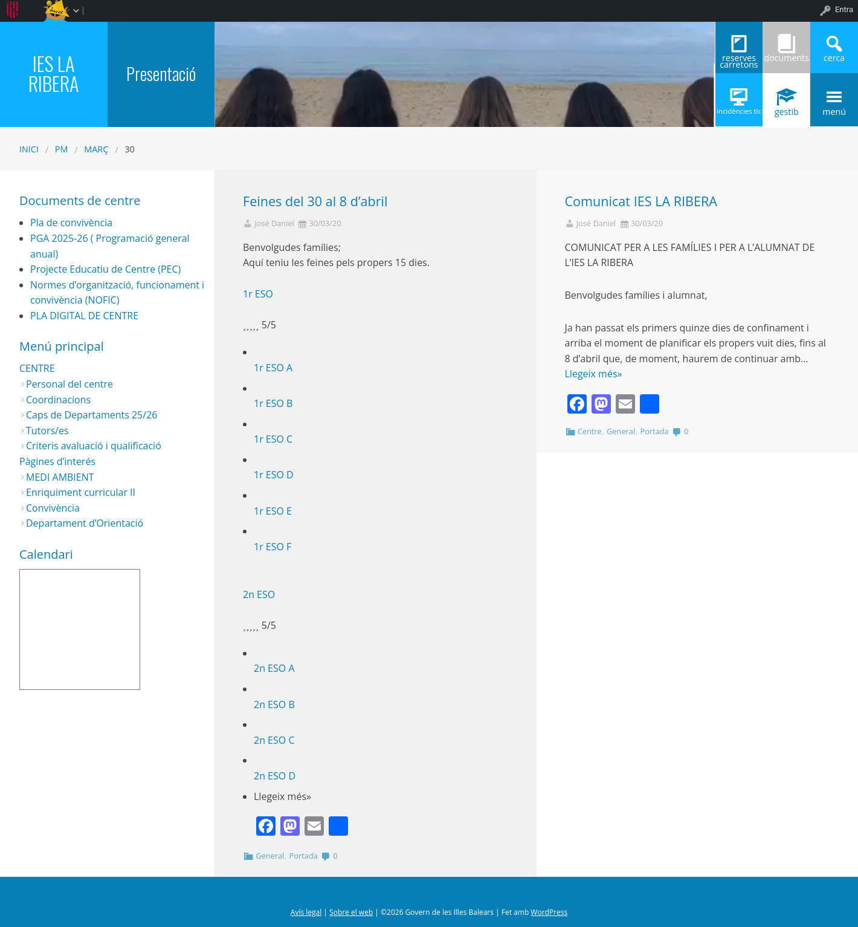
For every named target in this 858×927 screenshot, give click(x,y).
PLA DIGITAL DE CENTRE (84, 315)
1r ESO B (273, 403)
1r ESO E (273, 511)
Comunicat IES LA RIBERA (641, 201)
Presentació (161, 73)
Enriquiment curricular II (80, 492)
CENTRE (37, 368)
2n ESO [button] (259, 594)
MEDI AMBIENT (60, 477)
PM (61, 149)
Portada (303, 855)
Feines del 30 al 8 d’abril (315, 201)
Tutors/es (47, 430)
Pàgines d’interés (57, 461)
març (96, 149)
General (270, 855)
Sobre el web (351, 912)
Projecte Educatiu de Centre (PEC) (105, 269)
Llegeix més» (593, 373)
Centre (590, 431)
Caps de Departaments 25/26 (91, 414)
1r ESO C (273, 439)
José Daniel (274, 223)
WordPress (549, 912)
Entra (844, 9)
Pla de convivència (71, 222)
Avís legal (306, 912)
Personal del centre (69, 384)
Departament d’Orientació (84, 523)
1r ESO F (272, 546)
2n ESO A (274, 668)
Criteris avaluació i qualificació (93, 445)
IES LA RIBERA (53, 72)
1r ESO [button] (258, 294)
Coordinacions (58, 399)
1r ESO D (274, 474)
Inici (29, 149)
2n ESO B (274, 704)
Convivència (53, 508)
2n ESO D (274, 775)
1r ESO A (273, 367)
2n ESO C (274, 740)
